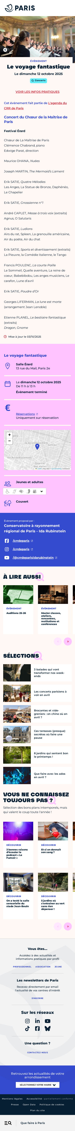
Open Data (29, 1104)
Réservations (25, 414)
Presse (15, 1104)
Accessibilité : (50, 1098)
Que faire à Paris (33, 1123)
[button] (37, 447)
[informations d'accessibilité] (24, 491)
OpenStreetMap (56, 469)
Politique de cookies (52, 1104)
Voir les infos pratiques (37, 92)
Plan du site (37, 1110)
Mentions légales (12, 1098)
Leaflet (38, 469)
